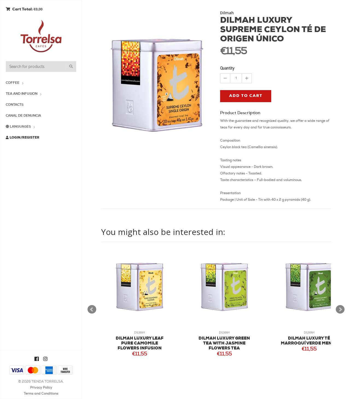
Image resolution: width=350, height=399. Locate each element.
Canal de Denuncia (23, 115)
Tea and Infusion (21, 94)
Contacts (15, 105)
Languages (18, 126)
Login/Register (22, 137)
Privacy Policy (41, 387)
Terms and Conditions (41, 393)
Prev (92, 309)
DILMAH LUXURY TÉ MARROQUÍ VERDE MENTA (309, 341)
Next (340, 309)
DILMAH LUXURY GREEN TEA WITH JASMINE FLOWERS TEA (224, 344)
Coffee (12, 83)
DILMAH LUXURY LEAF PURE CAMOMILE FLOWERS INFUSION (140, 344)
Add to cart (245, 96)
